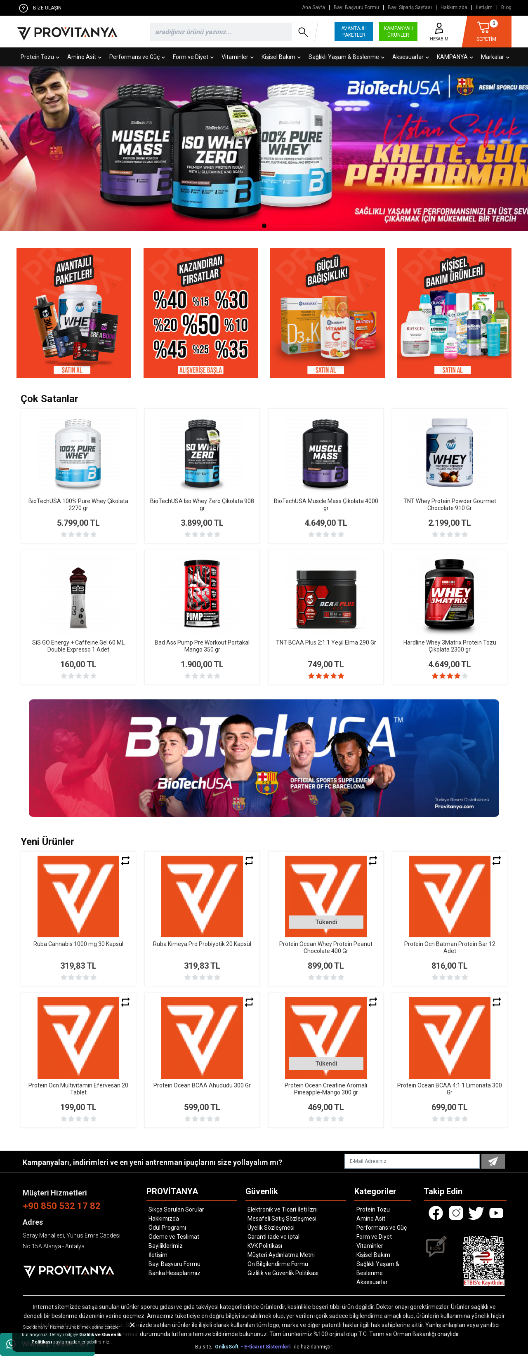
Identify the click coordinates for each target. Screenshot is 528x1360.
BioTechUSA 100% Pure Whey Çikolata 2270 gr (78, 504)
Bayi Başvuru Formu (356, 7)
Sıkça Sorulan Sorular (176, 1215)
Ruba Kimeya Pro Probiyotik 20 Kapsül (202, 950)
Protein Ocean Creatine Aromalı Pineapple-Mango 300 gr (326, 1095)
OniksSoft (227, 1353)
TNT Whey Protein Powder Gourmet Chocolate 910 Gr (449, 504)
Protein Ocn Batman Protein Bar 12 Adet (449, 953)
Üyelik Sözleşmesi (271, 1234)
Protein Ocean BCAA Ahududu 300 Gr (202, 1091)
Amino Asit (84, 57)
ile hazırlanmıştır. (313, 1353)
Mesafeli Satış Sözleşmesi (282, 1224)
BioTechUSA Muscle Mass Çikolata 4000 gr (326, 504)
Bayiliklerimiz (165, 1252)
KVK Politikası (265, 1252)
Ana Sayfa (313, 7)
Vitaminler (238, 57)
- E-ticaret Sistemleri (267, 1353)
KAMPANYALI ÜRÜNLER (398, 32)
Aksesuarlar (410, 57)
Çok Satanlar (49, 399)
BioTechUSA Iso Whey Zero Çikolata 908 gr (202, 504)
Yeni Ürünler (47, 848)
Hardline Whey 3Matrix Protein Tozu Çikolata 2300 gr (449, 646)
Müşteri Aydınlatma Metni (281, 1261)
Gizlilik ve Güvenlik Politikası (283, 1279)
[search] (233, 32)
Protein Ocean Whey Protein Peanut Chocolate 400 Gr (325, 953)
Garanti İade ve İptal (273, 1243)
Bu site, (204, 1353)
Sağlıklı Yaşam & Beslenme (346, 57)
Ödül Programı (167, 1234)
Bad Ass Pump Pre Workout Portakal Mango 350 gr (202, 646)
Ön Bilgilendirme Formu (278, 1270)
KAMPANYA (455, 57)
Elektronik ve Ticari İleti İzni (283, 1215)
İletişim (484, 7)
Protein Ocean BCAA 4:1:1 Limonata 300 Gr (449, 1095)
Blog (506, 7)
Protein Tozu (40, 57)
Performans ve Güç (137, 57)
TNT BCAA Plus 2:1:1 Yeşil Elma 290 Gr (326, 642)
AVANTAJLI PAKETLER (354, 32)
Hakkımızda (454, 7)
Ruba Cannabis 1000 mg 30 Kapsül (78, 950)
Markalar (495, 57)
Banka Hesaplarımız (174, 1279)
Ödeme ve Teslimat (173, 1243)
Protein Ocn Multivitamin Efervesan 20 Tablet (78, 1095)
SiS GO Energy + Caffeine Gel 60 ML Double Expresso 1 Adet (78, 646)
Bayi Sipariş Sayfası (410, 7)
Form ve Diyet (193, 57)
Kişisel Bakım (281, 57)
